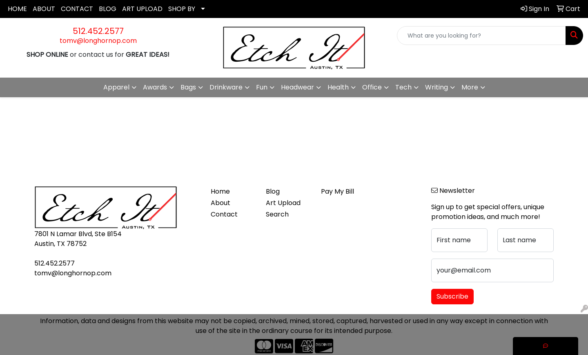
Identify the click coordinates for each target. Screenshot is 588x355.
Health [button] (338, 87)
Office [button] (372, 87)
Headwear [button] (297, 87)
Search (277, 214)
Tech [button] (403, 87)
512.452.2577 (98, 31)
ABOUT (44, 8)
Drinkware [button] (226, 87)
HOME (17, 8)
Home (220, 191)
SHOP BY (181, 8)
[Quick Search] (481, 35)
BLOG (107, 8)
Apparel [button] (116, 87)
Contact (224, 214)
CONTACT (77, 8)
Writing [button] (436, 87)
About (220, 203)
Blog (273, 191)
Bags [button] (188, 87)
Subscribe (452, 296)
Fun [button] (261, 87)
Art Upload (283, 203)
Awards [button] (155, 87)
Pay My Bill (337, 191)
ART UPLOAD (142, 8)
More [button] (469, 87)
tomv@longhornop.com (98, 40)
